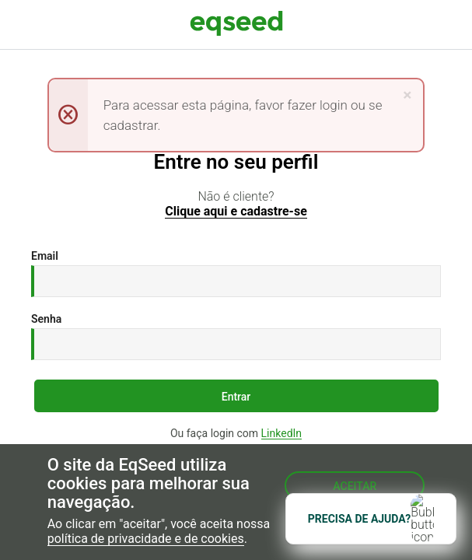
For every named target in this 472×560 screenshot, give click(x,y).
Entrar (236, 396)
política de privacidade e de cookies (145, 539)
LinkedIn (281, 433)
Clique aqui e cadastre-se (236, 212)
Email (44, 255)
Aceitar (354, 486)
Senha (46, 318)
